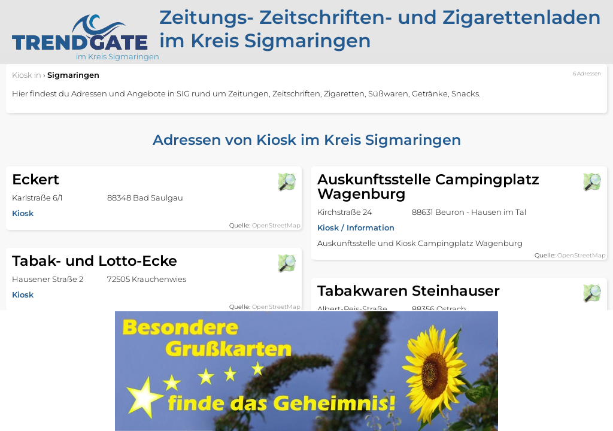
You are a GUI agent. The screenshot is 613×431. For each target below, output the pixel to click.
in (26, 75)
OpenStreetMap (276, 225)
